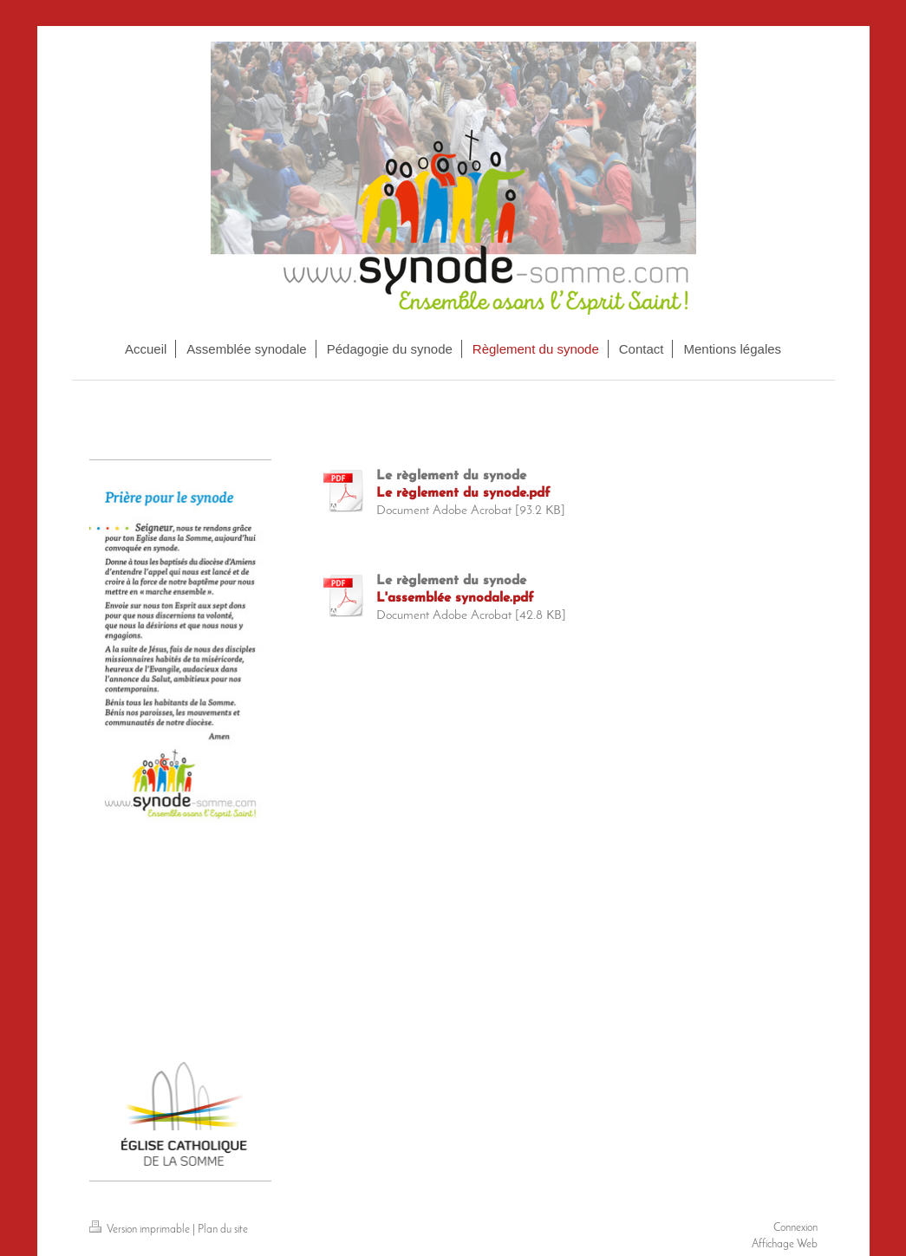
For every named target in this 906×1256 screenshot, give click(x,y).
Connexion (795, 1227)
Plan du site (223, 1229)
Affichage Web (785, 1244)
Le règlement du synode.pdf (463, 493)
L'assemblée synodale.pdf (455, 598)
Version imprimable (140, 1229)
